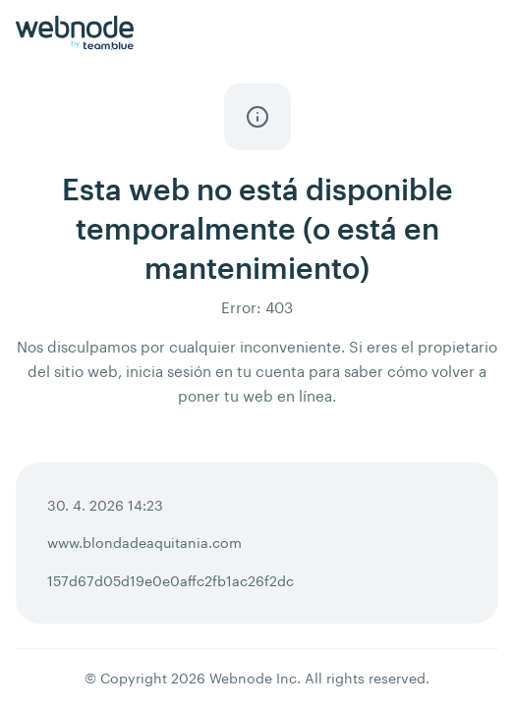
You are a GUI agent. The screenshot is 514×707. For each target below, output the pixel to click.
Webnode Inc (253, 678)
